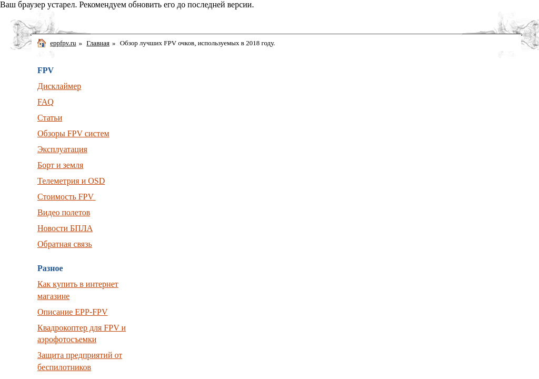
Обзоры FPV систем (73, 133)
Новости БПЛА (65, 228)
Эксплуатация (62, 149)
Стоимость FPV (66, 196)
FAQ (45, 101)
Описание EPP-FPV (72, 311)
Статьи (49, 117)
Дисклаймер (59, 86)
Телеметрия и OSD (71, 180)
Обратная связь (64, 244)
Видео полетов (63, 212)
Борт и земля (60, 165)
